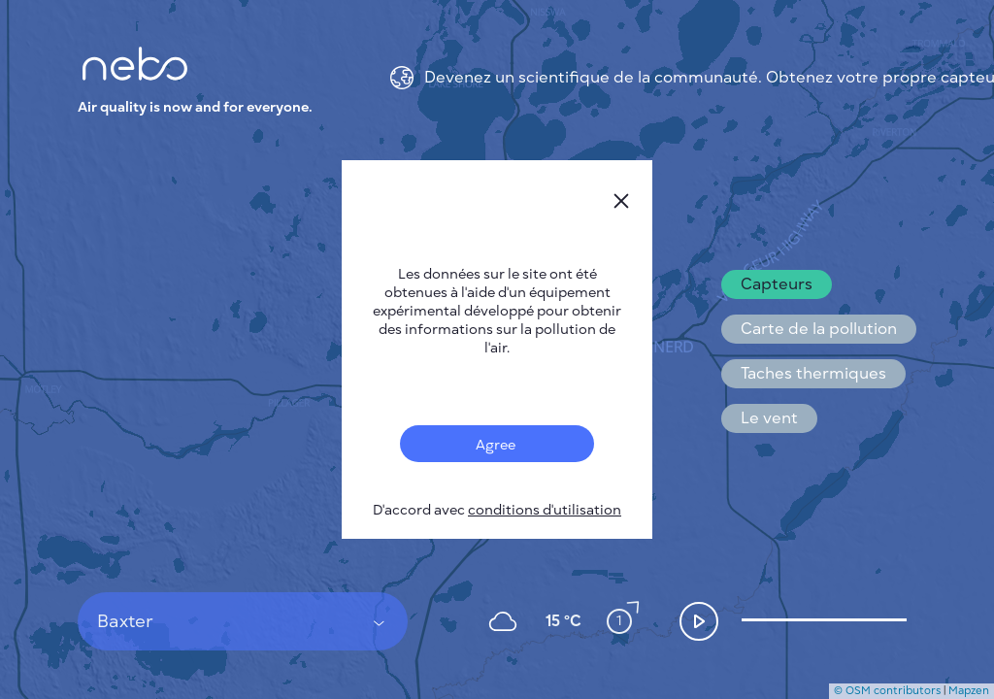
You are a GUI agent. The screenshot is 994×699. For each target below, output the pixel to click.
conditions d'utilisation (544, 510)
